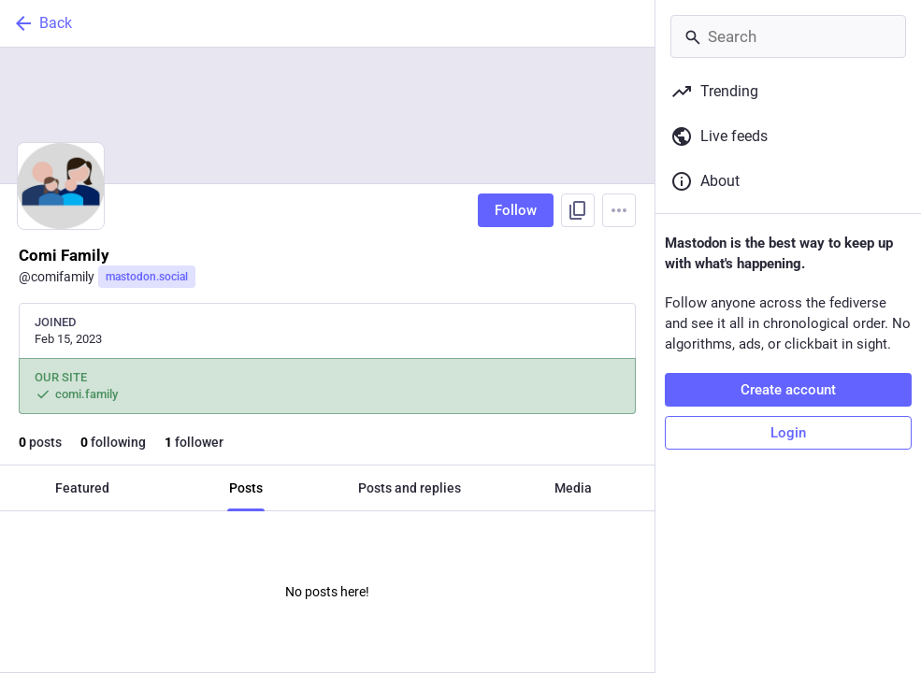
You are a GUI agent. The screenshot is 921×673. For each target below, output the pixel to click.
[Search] (788, 36)
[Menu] (619, 210)
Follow (516, 210)
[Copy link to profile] (578, 210)
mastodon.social (147, 276)
